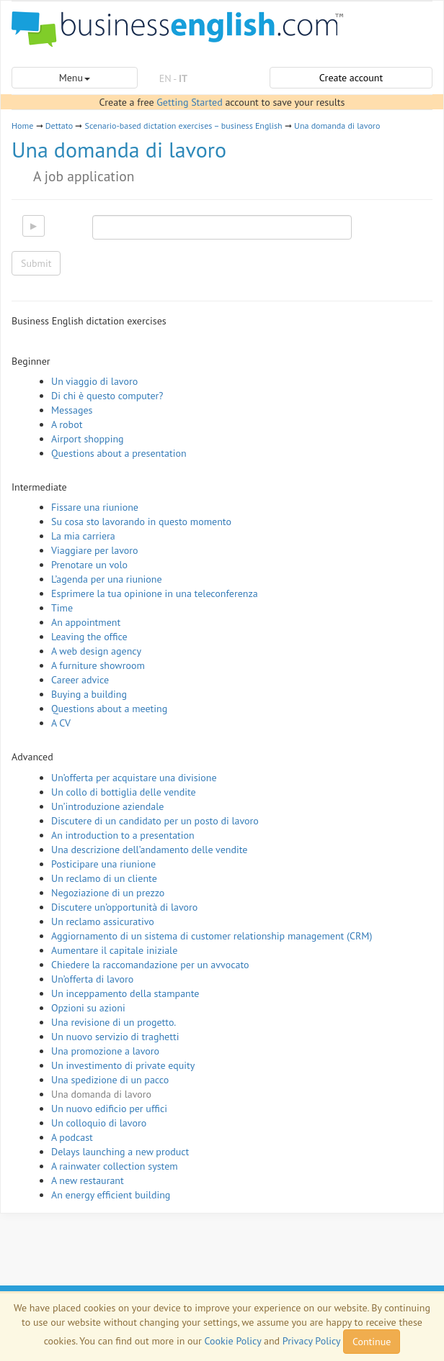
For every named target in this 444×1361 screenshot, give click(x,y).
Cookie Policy (233, 1340)
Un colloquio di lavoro (98, 1122)
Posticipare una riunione (103, 863)
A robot (66, 424)
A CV (61, 722)
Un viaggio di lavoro (94, 381)
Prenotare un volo (89, 564)
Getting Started (189, 102)
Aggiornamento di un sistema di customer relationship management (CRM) (211, 935)
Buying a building (89, 694)
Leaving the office (89, 636)
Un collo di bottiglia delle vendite (123, 792)
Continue (371, 1341)
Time (62, 607)
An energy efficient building (110, 1194)
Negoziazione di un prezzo (107, 892)
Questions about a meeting (109, 708)
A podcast (72, 1137)
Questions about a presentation (119, 453)
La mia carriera (83, 535)
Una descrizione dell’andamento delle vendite (149, 849)
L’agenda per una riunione (106, 579)
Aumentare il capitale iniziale (114, 950)
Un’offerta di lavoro (92, 979)
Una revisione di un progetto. (113, 1022)
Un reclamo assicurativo (102, 921)
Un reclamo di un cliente (104, 878)
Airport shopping (87, 438)
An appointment (85, 622)
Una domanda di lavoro (337, 125)
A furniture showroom (98, 665)
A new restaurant (87, 1180)
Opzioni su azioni (88, 1007)
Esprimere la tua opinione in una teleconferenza (154, 593)
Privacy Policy (311, 1340)
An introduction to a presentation (123, 835)
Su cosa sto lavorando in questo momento (141, 521)
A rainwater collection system (114, 1166)
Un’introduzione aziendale (107, 806)
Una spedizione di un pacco (110, 1079)
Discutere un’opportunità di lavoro (124, 907)
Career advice (80, 679)
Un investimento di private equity (123, 1065)
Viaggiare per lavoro (94, 550)
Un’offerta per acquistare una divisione (134, 777)
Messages (71, 410)
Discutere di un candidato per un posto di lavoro (155, 820)
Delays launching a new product (120, 1151)
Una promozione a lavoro (105, 1050)
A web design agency (96, 651)
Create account (351, 77)
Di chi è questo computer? (107, 395)
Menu (74, 77)
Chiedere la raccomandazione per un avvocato (150, 964)
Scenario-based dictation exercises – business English (184, 125)
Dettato (59, 125)
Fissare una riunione (94, 507)
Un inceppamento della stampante (125, 993)
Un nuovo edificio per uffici (109, 1108)
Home (22, 125)
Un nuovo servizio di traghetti (115, 1036)
